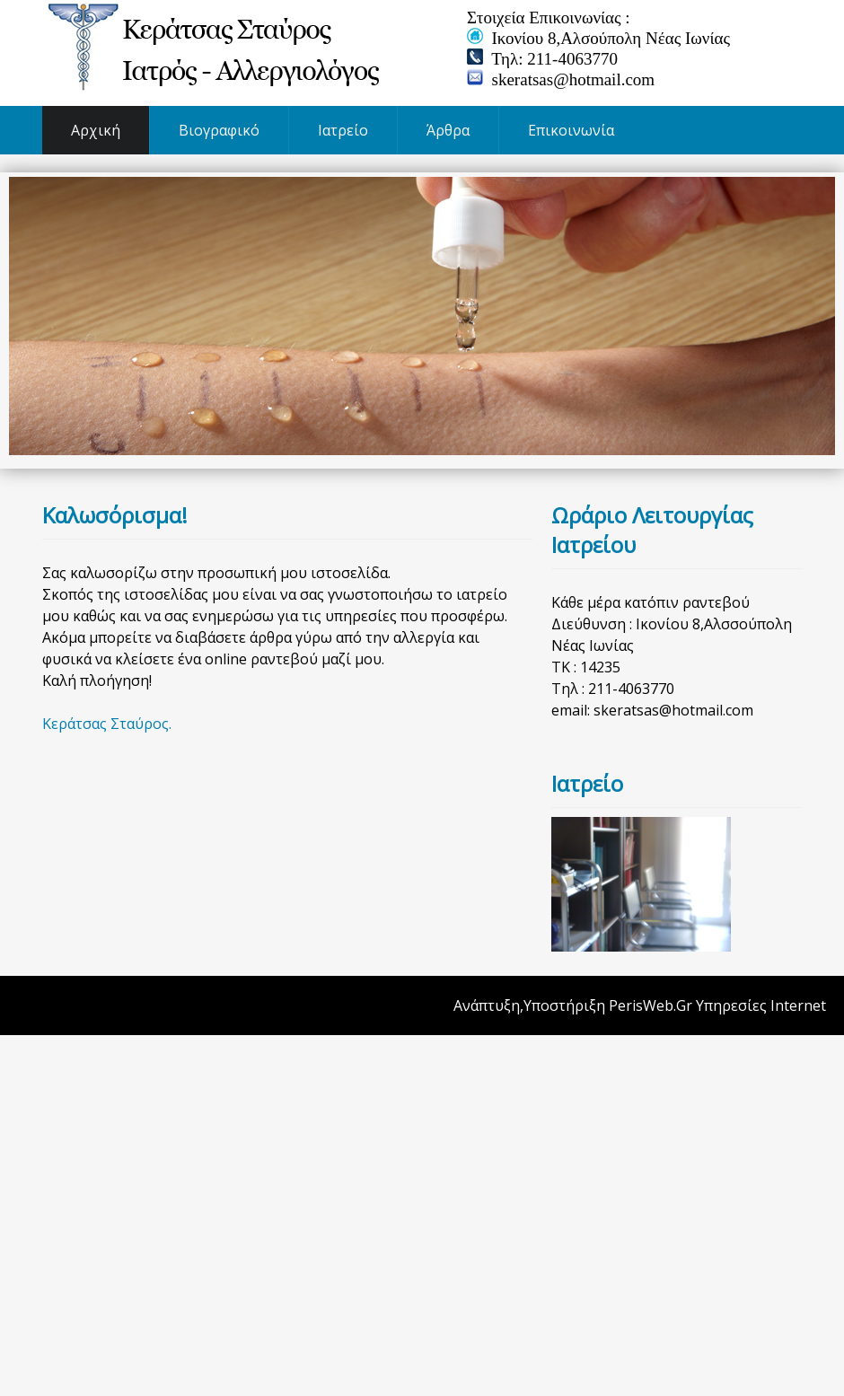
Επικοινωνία (571, 130)
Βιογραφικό (219, 130)
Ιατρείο (343, 130)
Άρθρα (448, 130)
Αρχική (95, 130)
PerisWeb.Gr (650, 1005)
